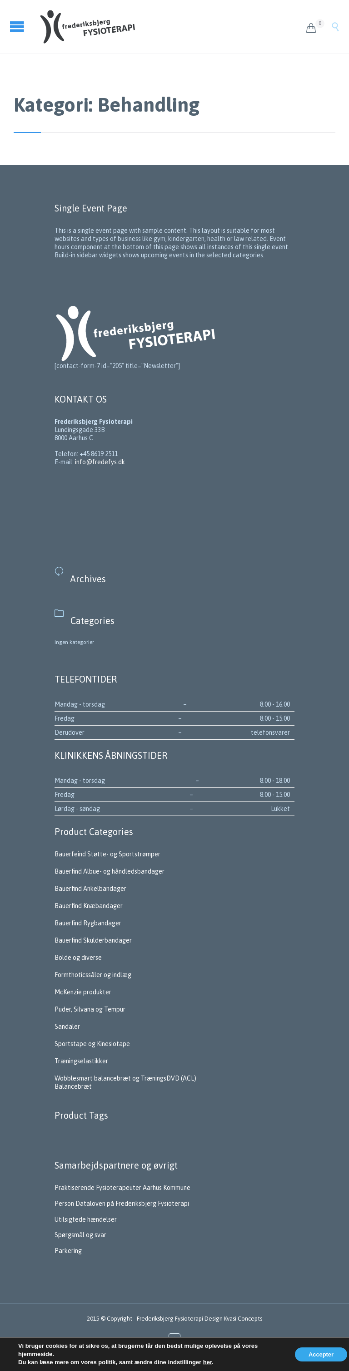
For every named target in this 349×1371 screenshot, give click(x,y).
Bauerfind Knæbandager (89, 905)
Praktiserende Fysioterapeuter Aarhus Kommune (123, 1187)
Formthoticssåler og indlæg (93, 974)
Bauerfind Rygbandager (88, 923)
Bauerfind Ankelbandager (90, 888)
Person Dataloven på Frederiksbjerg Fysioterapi (122, 1203)
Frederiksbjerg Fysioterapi (170, 1318)
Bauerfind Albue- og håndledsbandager (110, 871)
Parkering (68, 1250)
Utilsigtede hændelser (86, 1219)
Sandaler (67, 1026)
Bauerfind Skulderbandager (93, 940)
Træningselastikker (81, 1061)
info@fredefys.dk (100, 462)
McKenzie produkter (83, 992)
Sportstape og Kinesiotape (92, 1043)
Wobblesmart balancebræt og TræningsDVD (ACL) (125, 1078)
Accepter (321, 1354)
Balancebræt (73, 1086)
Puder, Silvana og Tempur (90, 1009)
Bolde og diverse (78, 957)
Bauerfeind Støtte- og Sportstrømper (107, 854)
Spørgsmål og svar (81, 1234)
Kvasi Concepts (243, 1318)
